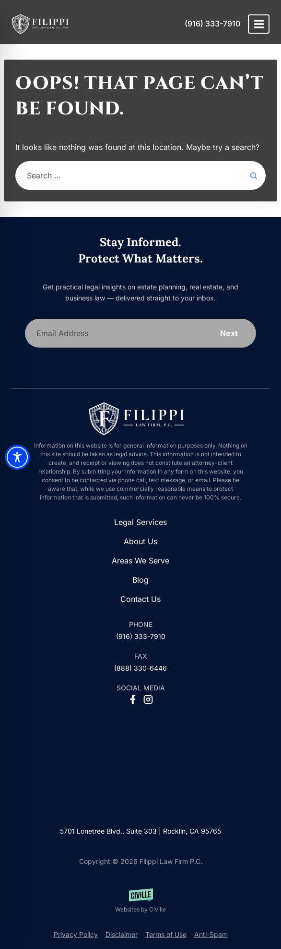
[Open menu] (258, 23)
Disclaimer (121, 934)
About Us (140, 541)
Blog (140, 580)
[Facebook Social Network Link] (133, 699)
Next (229, 333)
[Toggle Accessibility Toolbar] (17, 457)
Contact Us (140, 599)
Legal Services (140, 522)
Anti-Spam (211, 934)
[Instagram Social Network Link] (148, 699)
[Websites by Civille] (140, 901)
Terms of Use (166, 934)
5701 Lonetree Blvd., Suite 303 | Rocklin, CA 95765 (140, 831)
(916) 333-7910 (212, 23)
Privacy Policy (76, 934)
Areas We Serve (140, 560)
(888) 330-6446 (140, 668)
